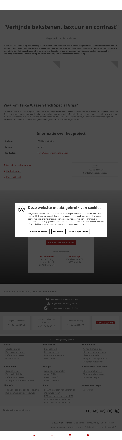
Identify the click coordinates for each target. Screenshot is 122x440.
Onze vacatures (10, 430)
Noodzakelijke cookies (78, 231)
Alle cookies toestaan (39, 231)
